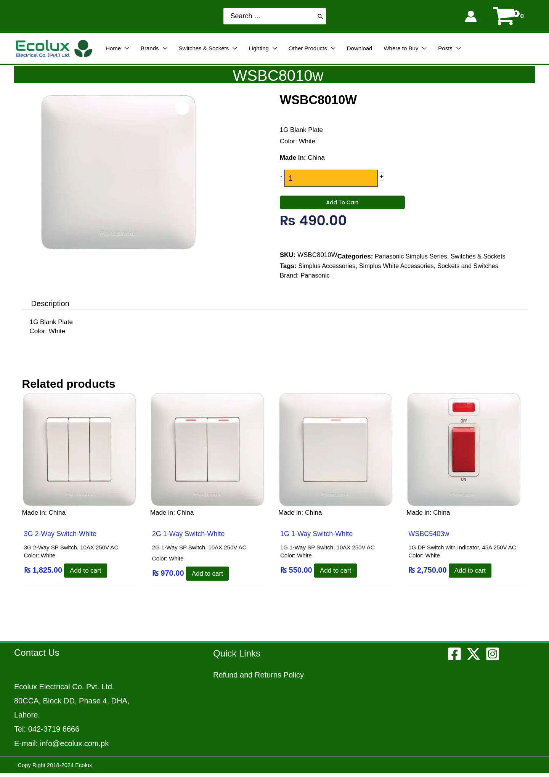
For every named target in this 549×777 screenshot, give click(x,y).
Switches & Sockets (204, 48)
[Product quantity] (330, 178)
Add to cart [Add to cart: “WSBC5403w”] (471, 574)
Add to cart (342, 208)
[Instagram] (492, 657)
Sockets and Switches (474, 272)
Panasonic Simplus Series (412, 262)
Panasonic (315, 282)
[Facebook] (454, 657)
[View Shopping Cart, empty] (509, 16)
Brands (150, 48)
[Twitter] (473, 657)
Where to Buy (401, 48)
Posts (445, 48)
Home (113, 48)
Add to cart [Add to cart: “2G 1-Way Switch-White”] (209, 577)
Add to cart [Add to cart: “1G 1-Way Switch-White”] (337, 574)
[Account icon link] (471, 16)
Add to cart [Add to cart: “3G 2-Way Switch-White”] (87, 574)
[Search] (320, 16)
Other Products (308, 48)
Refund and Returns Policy (258, 678)
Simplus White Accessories (400, 272)
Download (359, 48)
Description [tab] (50, 307)
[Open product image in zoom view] (183, 107)
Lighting (259, 48)
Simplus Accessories (328, 272)
